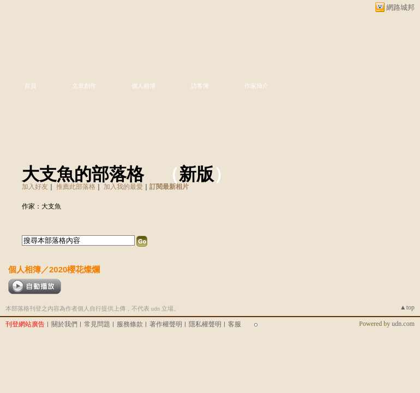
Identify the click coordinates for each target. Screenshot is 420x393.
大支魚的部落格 (83, 174)
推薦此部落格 (75, 186)
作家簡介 (256, 85)
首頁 (31, 85)
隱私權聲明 (205, 324)
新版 (196, 174)
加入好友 (35, 186)
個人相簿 (143, 85)
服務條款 (130, 324)
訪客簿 (200, 85)
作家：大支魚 (41, 206)
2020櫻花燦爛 (74, 269)
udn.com (403, 323)
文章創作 (84, 85)
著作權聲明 (165, 324)
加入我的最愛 (123, 186)
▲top (407, 307)
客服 (234, 324)
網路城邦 (400, 7)
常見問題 (97, 324)
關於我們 (64, 324)
